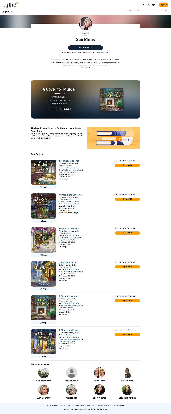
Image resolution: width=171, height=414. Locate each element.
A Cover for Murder (68, 296)
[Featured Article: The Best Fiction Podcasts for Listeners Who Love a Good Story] (113, 138)
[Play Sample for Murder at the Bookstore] (43, 221)
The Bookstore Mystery (70, 170)
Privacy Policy (91, 406)
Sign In (164, 5)
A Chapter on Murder (69, 330)
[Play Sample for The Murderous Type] (43, 187)
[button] (85, 67)
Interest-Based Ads (104, 406)
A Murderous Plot (67, 262)
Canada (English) (118, 406)
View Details (64, 109)
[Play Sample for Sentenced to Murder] (43, 255)
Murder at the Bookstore (71, 195)
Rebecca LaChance (73, 168)
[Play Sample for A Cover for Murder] (43, 322)
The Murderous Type (69, 161)
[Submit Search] (166, 11)
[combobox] (146, 11)
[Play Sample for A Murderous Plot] (43, 288)
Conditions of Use (78, 406)
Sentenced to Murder (69, 228)
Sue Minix (69, 166)
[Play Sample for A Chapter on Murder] (43, 356)
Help (143, 5)
